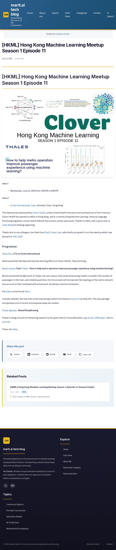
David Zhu (7, 254)
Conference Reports (15, 505)
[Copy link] (85, 355)
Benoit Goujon (9, 269)
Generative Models (14, 517)
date (68, 34)
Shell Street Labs (53, 233)
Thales (25, 269)
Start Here (67, 15)
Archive (97, 13)
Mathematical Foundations (17, 529)
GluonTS (75, 299)
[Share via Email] (67, 355)
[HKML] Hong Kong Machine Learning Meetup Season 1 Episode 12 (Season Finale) (52, 387)
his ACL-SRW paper (96, 318)
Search (55, 13)
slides (8, 292)
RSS (12, 486)
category (59, 34)
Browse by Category (72, 468)
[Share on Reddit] (50, 355)
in (6, 486)
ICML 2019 (17, 237)
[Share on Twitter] (15, 355)
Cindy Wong (7, 225)
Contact (109, 545)
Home (30, 13)
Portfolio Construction (15, 511)
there (27, 292)
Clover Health (39, 213)
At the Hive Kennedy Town (23, 205)
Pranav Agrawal (9, 311)
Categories (82, 13)
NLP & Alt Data (12, 523)
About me (42, 15)
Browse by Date (70, 474)
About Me (67, 462)
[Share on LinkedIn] (33, 355)
